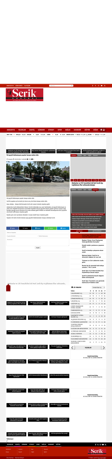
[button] (72, 347)
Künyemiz (19, 86)
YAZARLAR (22, 129)
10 (104, 180)
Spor (60, 129)
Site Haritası (10, 458)
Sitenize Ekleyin (19, 458)
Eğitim (87, 129)
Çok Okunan (79, 231)
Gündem (41, 129)
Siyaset (51, 129)
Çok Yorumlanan (97, 231)
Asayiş (31, 129)
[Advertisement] (56, 114)
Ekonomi (77, 129)
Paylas (12, 228)
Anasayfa (10, 86)
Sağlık (67, 129)
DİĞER (95, 129)
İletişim (27, 86)
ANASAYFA (11, 129)
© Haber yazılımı (97, 458)
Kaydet (38, 248)
